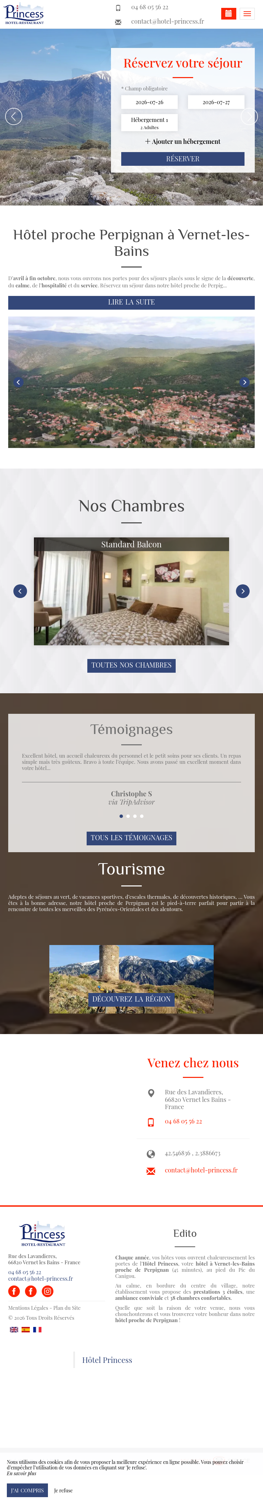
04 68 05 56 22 (183, 1121)
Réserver (182, 158)
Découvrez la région (131, 998)
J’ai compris (27, 1490)
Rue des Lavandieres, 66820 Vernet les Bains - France (44, 1259)
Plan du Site (67, 1307)
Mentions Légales (28, 1307)
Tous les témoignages (131, 837)
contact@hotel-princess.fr (167, 21)
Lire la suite (131, 301)
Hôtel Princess (107, 1360)
